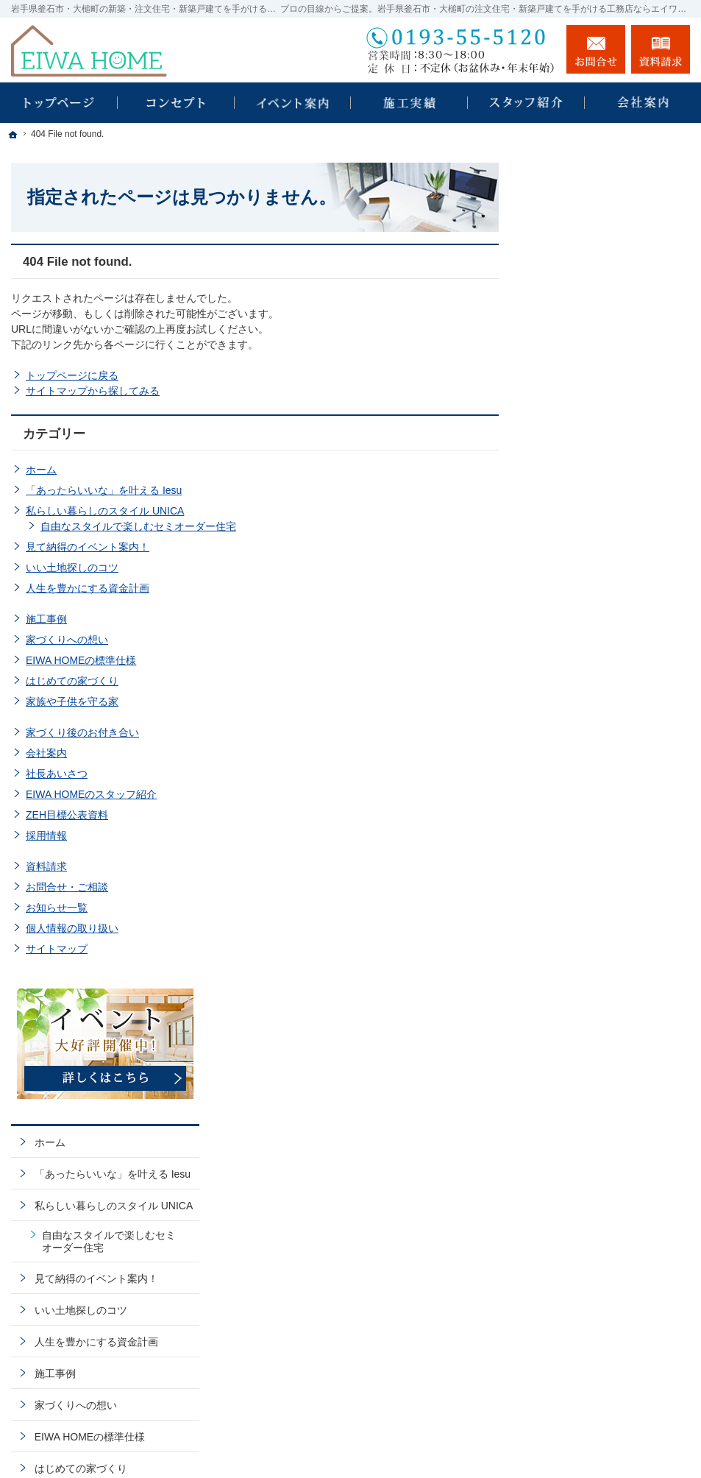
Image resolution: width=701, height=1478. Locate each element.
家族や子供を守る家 (72, 701)
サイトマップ (57, 949)
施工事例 (46, 619)
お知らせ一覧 (57, 907)
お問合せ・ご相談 (67, 887)
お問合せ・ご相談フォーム (601, 1346)
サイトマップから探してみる (93, 391)
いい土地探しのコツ (72, 567)
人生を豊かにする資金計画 (87, 588)
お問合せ (595, 49)
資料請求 (46, 866)
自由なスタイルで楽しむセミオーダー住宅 (138, 526)
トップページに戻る (72, 375)
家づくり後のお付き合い (82, 732)
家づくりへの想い (67, 640)
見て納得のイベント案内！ (87, 547)
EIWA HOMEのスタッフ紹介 (91, 794)
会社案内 (46, 753)
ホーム (41, 469)
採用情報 (46, 835)
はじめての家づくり (72, 681)
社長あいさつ (57, 773)
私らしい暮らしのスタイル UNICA (105, 511)
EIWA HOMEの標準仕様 (81, 660)
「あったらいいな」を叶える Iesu (104, 490)
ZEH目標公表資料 (67, 815)
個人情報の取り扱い (72, 928)
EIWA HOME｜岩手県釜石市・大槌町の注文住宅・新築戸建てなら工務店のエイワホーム (434, 1449)
